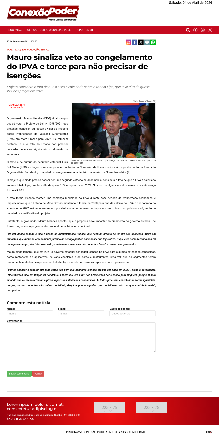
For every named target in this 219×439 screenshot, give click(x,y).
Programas (14, 30)
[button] (188, 29)
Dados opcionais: (120, 308)
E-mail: (62, 308)
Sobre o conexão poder (56, 30)
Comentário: (14, 320)
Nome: (11, 308)
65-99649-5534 (20, 419)
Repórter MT (84, 30)
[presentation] (33, 361)
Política (31, 30)
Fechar (38, 373)
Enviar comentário (19, 373)
